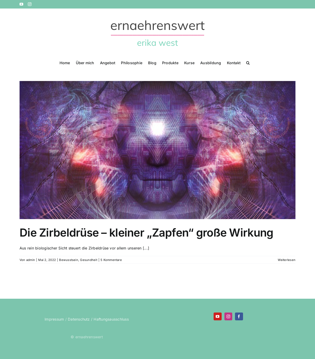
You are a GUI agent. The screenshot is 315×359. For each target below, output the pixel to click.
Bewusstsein (68, 260)
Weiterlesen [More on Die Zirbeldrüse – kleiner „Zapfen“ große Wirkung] (286, 260)
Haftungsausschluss (111, 319)
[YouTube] (217, 316)
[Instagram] (228, 316)
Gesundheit (88, 260)
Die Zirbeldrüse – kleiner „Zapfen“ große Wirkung (146, 232)
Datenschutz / (80, 319)
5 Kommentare (111, 260)
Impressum (54, 319)
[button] (248, 62)
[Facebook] (239, 316)
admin (30, 260)
